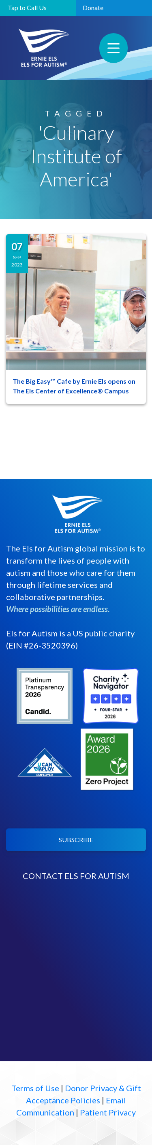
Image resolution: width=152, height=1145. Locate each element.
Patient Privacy (108, 1112)
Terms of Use (35, 1088)
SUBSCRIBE (76, 839)
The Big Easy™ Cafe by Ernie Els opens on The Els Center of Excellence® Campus (74, 386)
